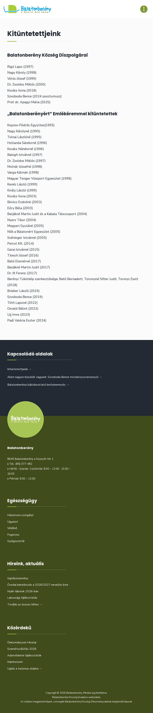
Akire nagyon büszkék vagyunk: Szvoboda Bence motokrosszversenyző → (54, 377)
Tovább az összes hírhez (25, 604)
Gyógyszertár (16, 541)
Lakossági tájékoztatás (22, 598)
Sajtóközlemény (17, 578)
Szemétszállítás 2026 (22, 649)
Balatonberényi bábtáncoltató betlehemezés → (38, 385)
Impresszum (15, 662)
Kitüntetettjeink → (19, 369)
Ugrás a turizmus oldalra (24, 669)
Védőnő (12, 528)
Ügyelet (12, 522)
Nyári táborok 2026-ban (22, 591)
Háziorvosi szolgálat (20, 515)
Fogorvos (13, 535)
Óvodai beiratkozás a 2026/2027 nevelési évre (37, 585)
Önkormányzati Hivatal (22, 642)
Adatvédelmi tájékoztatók (24, 655)
